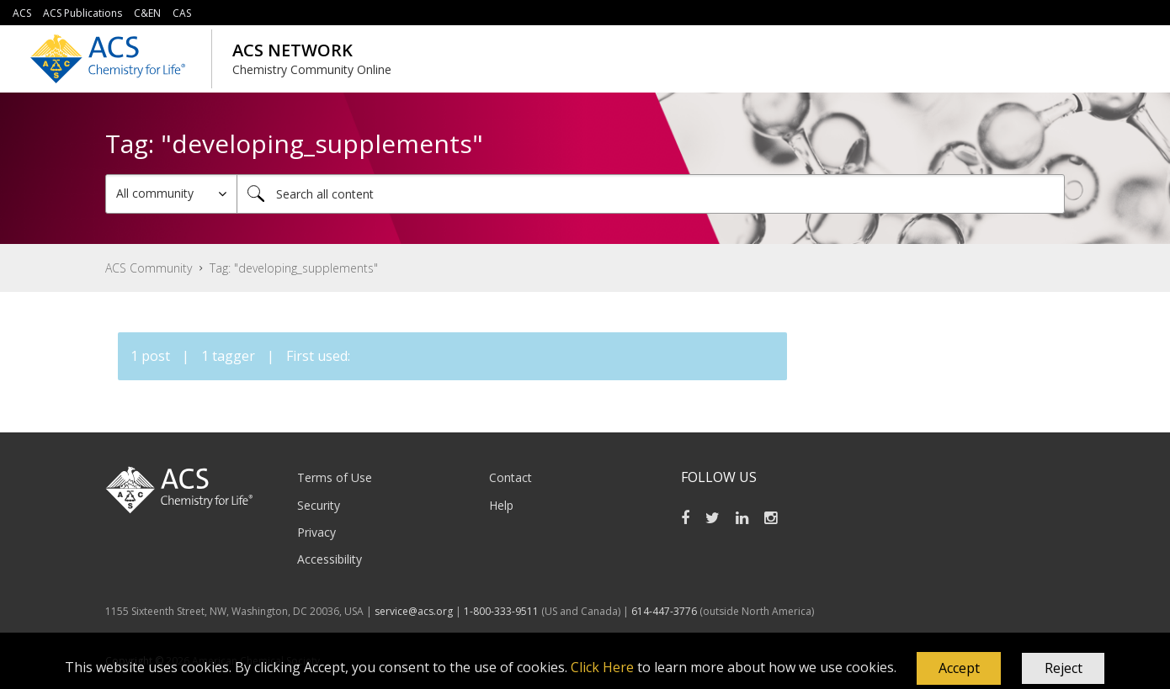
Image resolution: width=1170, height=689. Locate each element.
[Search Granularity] (171, 194)
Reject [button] (1063, 668)
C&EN (147, 13)
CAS (182, 13)
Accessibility (329, 559)
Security (318, 505)
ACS (22, 13)
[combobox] (651, 194)
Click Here (602, 667)
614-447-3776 (665, 611)
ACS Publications (82, 13)
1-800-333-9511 (501, 611)
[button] (959, 669)
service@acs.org (414, 611)
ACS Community (148, 268)
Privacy (316, 532)
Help (501, 505)
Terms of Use (334, 477)
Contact (510, 477)
